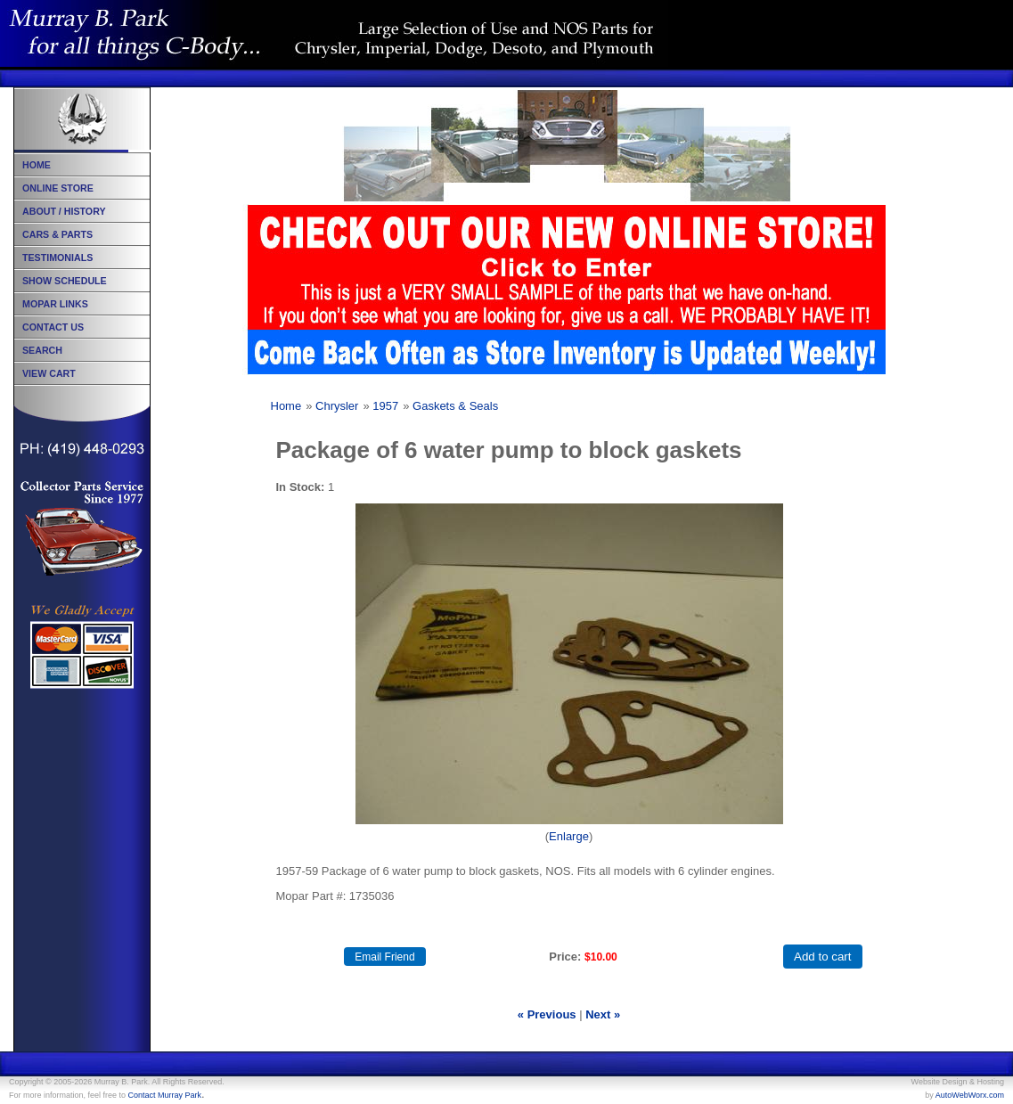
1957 (385, 406)
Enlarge (569, 836)
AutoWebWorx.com (969, 1095)
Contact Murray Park (165, 1095)
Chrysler (336, 406)
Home (286, 406)
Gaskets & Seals (455, 406)
